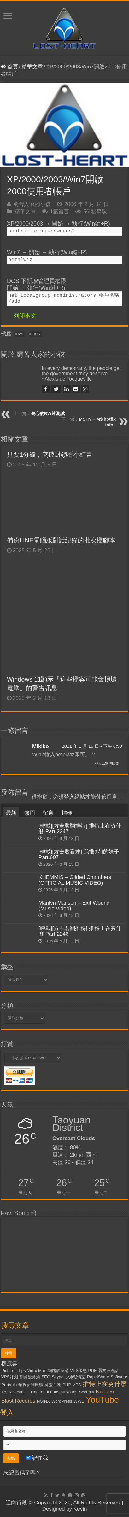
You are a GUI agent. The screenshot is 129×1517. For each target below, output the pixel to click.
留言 (48, 813)
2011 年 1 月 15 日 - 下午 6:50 (92, 746)
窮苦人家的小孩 (32, 204)
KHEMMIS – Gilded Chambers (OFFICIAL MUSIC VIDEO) (74, 880)
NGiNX (43, 1401)
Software (119, 1376)
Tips (36, 334)
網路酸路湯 (30, 1376)
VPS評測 (9, 1376)
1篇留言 (59, 211)
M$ (20, 334)
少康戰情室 (75, 1376)
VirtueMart (36, 1370)
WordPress (61, 1401)
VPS (77, 1384)
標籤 (67, 813)
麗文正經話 (108, 1370)
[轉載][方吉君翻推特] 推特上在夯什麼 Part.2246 (79, 931)
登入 (69, 797)
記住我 (37, 1458)
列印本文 (25, 316)
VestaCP (21, 1392)
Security (86, 1392)
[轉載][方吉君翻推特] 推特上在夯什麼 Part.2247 (79, 829)
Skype (57, 1376)
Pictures (8, 1370)
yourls (72, 1392)
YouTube (102, 1399)
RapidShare (98, 1376)
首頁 (9, 67)
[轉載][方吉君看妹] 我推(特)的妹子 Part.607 (78, 854)
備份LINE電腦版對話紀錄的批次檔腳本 (61, 540)
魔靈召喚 (52, 1384)
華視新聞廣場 (30, 1384)
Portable (9, 1384)
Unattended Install (48, 1392)
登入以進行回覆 (107, 763)
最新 (11, 813)
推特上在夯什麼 (105, 1383)
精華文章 (32, 67)
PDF (92, 1370)
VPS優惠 (78, 1370)
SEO (45, 1376)
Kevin (80, 1509)
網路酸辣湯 (58, 1370)
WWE (78, 1401)
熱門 (29, 813)
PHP (66, 1384)
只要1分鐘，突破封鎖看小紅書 (54, 454)
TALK (6, 1392)
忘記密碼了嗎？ (22, 1473)
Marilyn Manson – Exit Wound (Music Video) (74, 905)
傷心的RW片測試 (48, 413)
